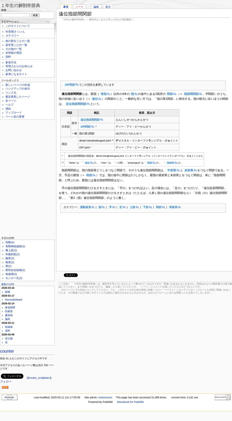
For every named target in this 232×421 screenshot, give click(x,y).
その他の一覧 (13, 49)
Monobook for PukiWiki (130, 402)
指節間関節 (191, 93)
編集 (96, 6)
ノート (79, 6)
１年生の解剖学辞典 (20, 5)
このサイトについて (17, 25)
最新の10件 (7, 284)
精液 (7, 291)
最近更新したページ (17, 96)
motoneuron (105, 397)
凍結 (8, 108)
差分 (108, 6)
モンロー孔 (13, 278)
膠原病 (9, 315)
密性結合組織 (15, 270)
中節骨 (171, 170)
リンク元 (10, 92)
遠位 (95, 98)
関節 (170, 93)
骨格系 (173, 207)
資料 (8, 56)
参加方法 (10, 62)
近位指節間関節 (76, 103)
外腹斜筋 (12, 254)
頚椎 (9, 242)
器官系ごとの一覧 (16, 45)
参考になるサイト (16, 74)
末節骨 (189, 170)
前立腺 (9, 338)
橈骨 (9, 262)
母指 (104, 93)
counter (7, 351)
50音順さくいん (15, 31)
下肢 (145, 207)
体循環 (11, 274)
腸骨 (9, 258)
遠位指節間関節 (90, 119)
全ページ (10, 100)
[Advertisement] (144, 50)
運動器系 (85, 207)
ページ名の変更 (14, 116)
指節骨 (170, 162)
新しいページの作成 (17, 84)
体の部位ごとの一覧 (17, 41)
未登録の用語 (13, 52)
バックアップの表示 (17, 88)
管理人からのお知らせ (19, 66)
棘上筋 (11, 250)
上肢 (132, 207)
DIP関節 (70, 84)
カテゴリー (12, 35)
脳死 (7, 319)
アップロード (13, 112)
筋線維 (9, 326)
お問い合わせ (13, 70)
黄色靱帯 (10, 307)
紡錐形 (9, 311)
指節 (149, 162)
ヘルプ (9, 104)
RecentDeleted (13, 299)
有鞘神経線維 (15, 246)
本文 (66, 6)
